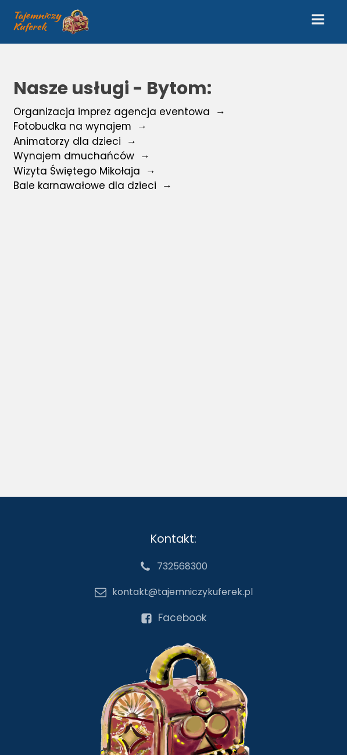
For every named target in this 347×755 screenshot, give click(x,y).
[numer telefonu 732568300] (173, 567)
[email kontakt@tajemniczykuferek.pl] (174, 592)
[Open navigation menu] (318, 21)
